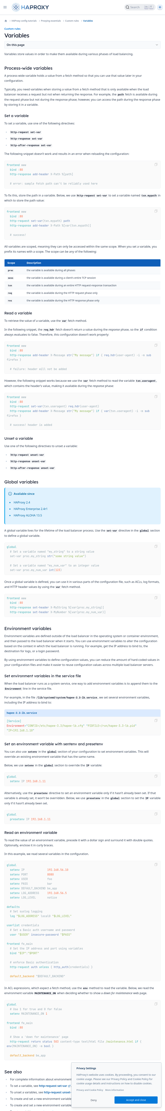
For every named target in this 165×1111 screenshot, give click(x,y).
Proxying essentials (51, 20)
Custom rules (72, 20)
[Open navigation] (5, 7)
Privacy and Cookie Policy (89, 1090)
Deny (94, 1100)
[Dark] (160, 7)
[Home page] (31, 7)
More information (114, 1090)
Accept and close (136, 1100)
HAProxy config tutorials (24, 20)
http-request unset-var (61, 1092)
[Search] (140, 7)
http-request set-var (55, 1086)
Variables (88, 20)
